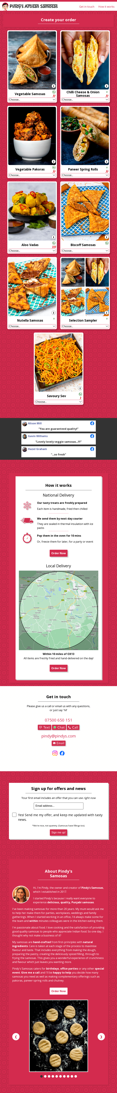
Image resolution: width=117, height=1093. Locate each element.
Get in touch (86, 6)
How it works (106, 6)
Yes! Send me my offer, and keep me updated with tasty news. (57, 817)
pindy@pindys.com (58, 736)
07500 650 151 (58, 720)
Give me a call (30, 972)
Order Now (58, 553)
